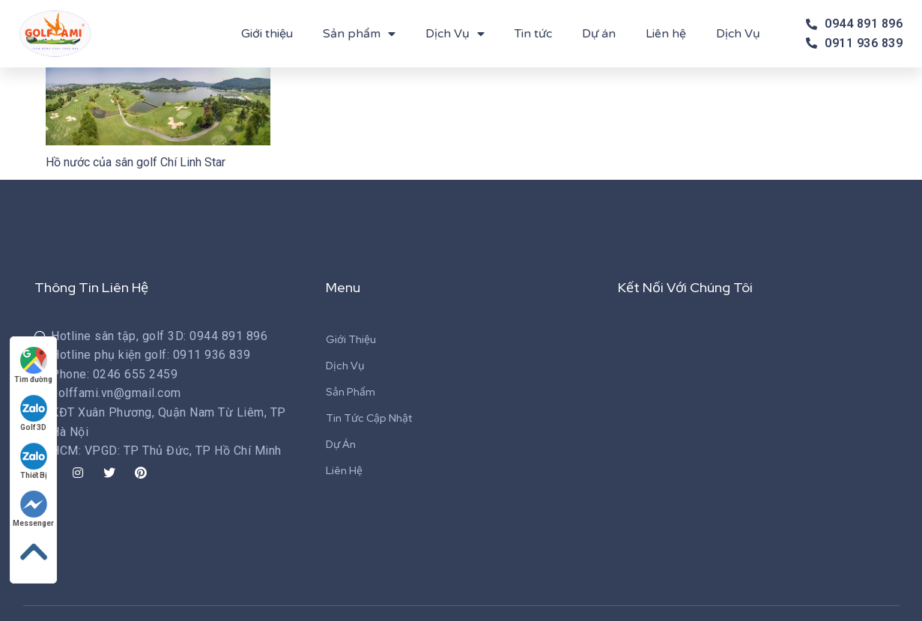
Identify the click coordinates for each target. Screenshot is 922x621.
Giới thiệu (267, 33)
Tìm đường (33, 365)
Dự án (599, 33)
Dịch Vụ (455, 33)
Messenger (33, 509)
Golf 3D (33, 413)
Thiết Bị (33, 461)
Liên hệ (666, 33)
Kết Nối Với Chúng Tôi (685, 287)
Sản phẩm (359, 33)
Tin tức (533, 33)
